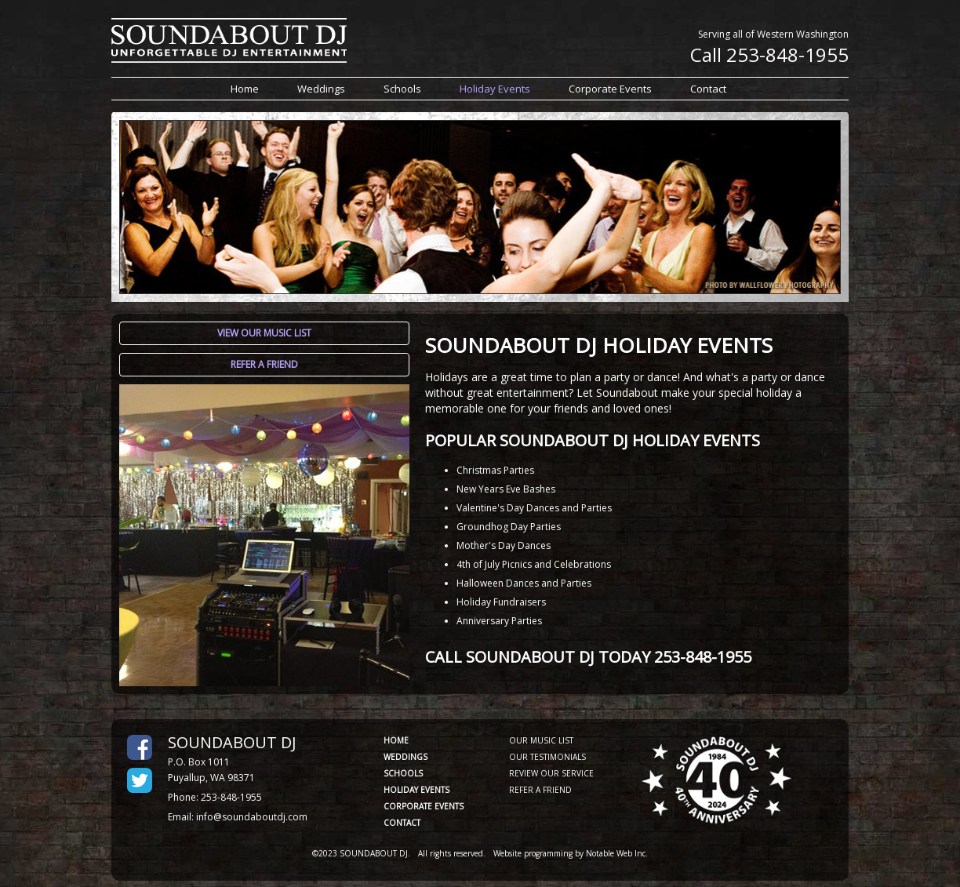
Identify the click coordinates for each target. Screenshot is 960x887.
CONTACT (402, 822)
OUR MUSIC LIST (541, 740)
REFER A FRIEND (540, 789)
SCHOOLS (403, 773)
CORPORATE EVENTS (424, 806)
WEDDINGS (405, 756)
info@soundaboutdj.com (251, 816)
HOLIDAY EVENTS (416, 789)
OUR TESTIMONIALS (547, 756)
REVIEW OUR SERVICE (551, 773)
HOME (396, 740)
